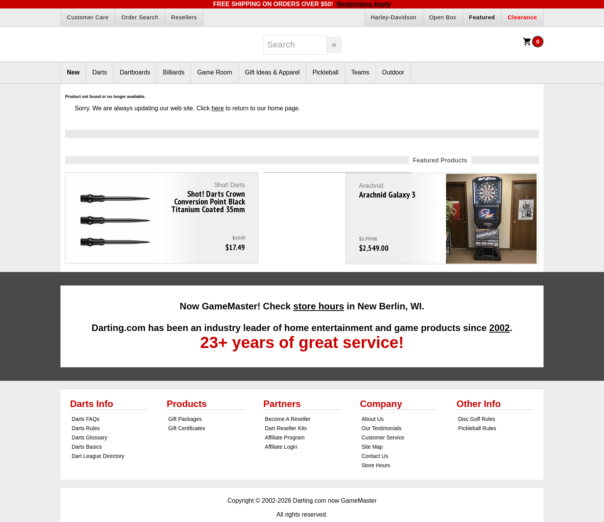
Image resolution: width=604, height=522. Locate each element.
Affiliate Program (285, 420)
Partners (282, 386)
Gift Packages (185, 401)
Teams (360, 72)
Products (187, 386)
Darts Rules (86, 410)
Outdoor (393, 72)
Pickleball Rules (477, 410)
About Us (372, 401)
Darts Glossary (89, 420)
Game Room (214, 72)
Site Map (372, 429)
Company (381, 386)
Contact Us (374, 438)
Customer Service (382, 420)
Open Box (442, 17)
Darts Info (91, 386)
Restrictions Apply (364, 4)
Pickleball (325, 72)
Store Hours (375, 447)
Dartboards (135, 72)
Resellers (184, 17)
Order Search (139, 17)
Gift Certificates (186, 410)
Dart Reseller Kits (286, 410)
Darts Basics (87, 429)
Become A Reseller (287, 401)
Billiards (174, 72)
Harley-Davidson (393, 17)
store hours (318, 288)
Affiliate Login (281, 429)
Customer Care (88, 17)
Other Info (478, 386)
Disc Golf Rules (476, 401)
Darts (99, 72)
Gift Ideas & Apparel (272, 72)
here (217, 108)
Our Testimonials (381, 410)
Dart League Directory (98, 438)
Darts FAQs (85, 401)
